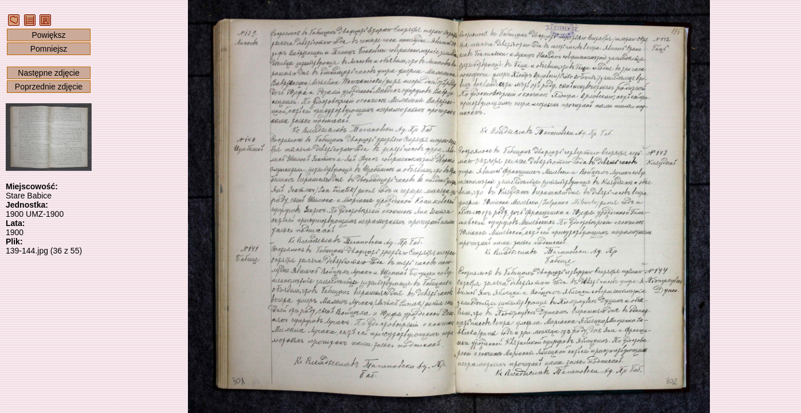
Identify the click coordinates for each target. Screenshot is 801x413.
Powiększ (48, 35)
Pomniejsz (49, 48)
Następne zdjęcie (48, 72)
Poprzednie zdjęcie (49, 86)
